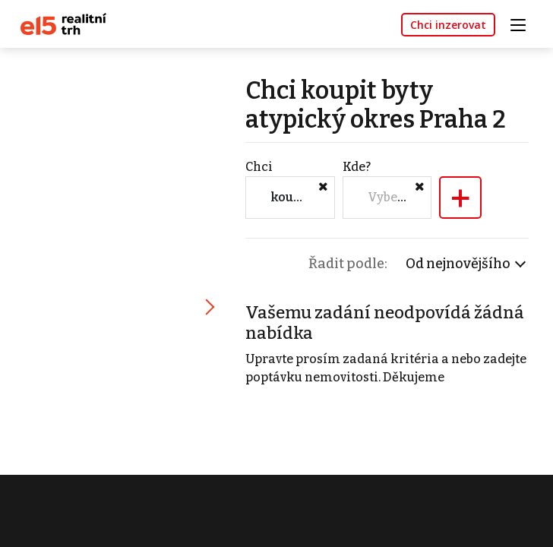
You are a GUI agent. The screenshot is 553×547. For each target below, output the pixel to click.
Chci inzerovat (448, 24)
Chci (259, 167)
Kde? (357, 167)
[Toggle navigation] (523, 23)
